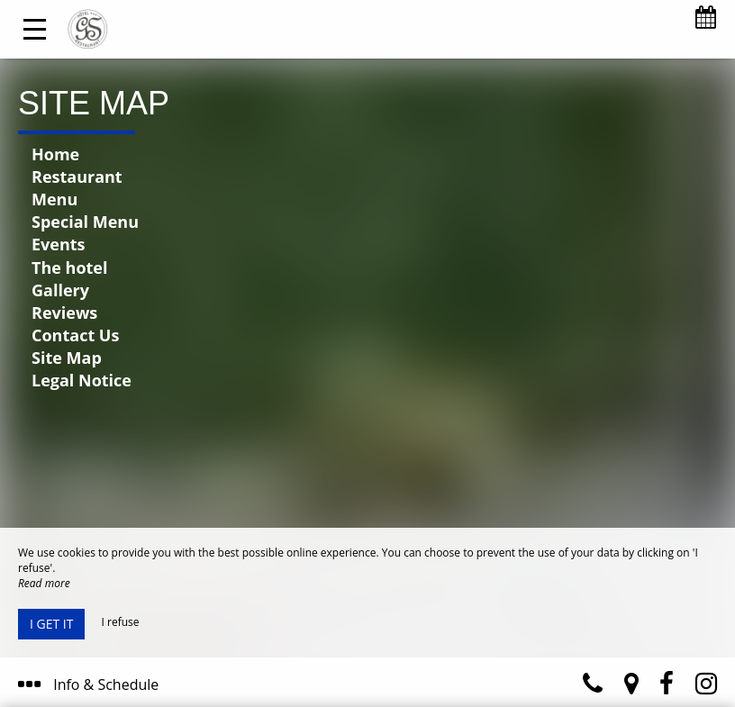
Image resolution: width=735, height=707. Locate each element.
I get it (51, 623)
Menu (54, 199)
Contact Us (75, 335)
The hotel (69, 267)
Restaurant (77, 176)
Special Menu (85, 221)
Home (55, 154)
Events (59, 244)
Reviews (64, 312)
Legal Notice (82, 380)
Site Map (67, 357)
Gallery (60, 290)
